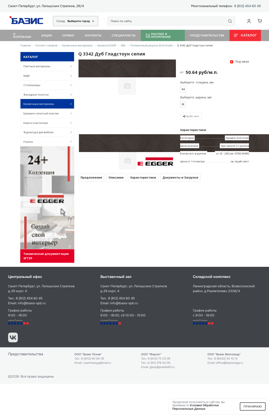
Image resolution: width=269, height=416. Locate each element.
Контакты (93, 35)
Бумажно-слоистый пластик (45, 113)
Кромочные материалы (45, 104)
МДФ (45, 76)
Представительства (207, 35)
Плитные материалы (45, 66)
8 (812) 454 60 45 (247, 6)
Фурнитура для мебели (45, 132)
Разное (45, 141)
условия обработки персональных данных (195, 407)
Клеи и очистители (45, 123)
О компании (22, 35)
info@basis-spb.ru (32, 303)
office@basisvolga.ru (229, 363)
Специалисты (124, 35)
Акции (46, 35)
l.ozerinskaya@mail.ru (97, 363)
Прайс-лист (192, 116)
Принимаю (252, 406)
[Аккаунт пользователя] (249, 21)
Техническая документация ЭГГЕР (46, 256)
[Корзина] (260, 21)
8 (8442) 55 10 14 (225, 358)
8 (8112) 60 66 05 (92, 358)
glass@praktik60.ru (162, 367)
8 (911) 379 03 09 (159, 363)
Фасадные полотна (45, 95)
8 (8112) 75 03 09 (159, 358)
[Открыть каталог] (245, 35)
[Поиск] (230, 21)
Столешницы (45, 85)
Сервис (68, 35)
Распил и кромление (158, 35)
